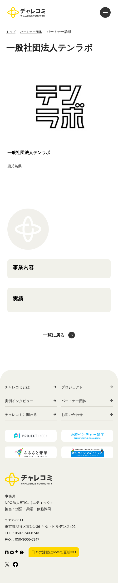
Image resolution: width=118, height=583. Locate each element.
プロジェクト (72, 387)
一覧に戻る (53, 335)
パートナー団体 (73, 401)
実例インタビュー (19, 401)
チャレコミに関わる (21, 415)
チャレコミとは (17, 387)
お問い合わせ (72, 415)
